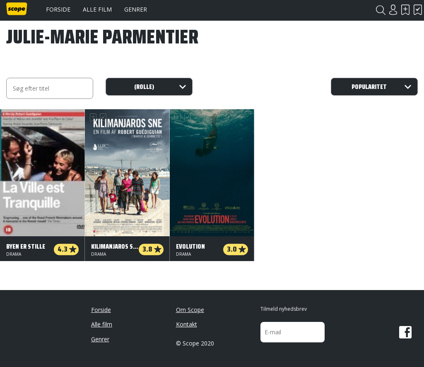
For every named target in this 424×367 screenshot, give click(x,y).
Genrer (135, 9)
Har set (418, 9)
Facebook (405, 332)
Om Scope (190, 310)
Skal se (405, 9)
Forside (58, 9)
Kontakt (186, 324)
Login (393, 9)
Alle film (97, 9)
